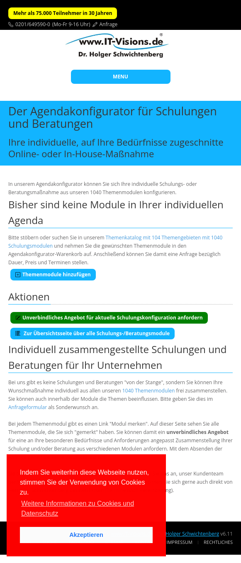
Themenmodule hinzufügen (53, 274)
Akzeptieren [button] (86, 534)
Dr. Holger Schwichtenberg (188, 533)
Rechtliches (218, 542)
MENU (120, 76)
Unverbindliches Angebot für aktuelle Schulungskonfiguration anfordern (109, 317)
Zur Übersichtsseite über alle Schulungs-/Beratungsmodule (92, 333)
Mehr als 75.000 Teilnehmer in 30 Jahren (62, 13)
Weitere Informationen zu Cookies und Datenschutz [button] (77, 508)
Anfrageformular (27, 407)
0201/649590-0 (32, 24)
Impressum (179, 542)
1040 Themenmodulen (148, 390)
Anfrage (109, 24)
